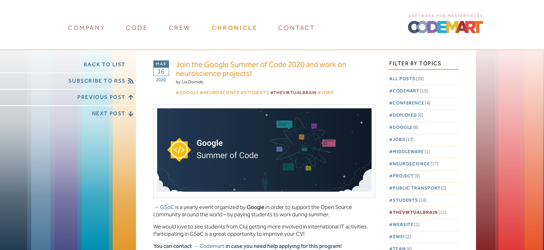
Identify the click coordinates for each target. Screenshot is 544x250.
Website (406, 224)
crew (180, 28)
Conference (411, 103)
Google (405, 127)
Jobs (403, 139)
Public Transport (420, 188)
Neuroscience (415, 164)
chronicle (234, 28)
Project (406, 176)
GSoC (167, 207)
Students (409, 200)
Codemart (410, 91)
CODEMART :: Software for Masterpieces (445, 23)
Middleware (411, 152)
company (86, 28)
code (137, 28)
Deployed (408, 115)
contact (296, 28)
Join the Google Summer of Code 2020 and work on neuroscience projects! (261, 69)
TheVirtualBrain (419, 212)
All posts (406, 79)
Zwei (402, 237)
